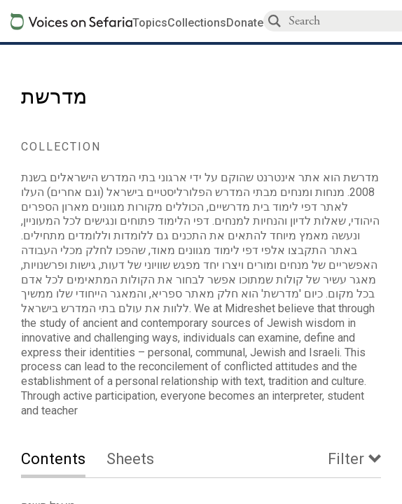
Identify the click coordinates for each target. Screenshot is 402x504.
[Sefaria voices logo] (71, 21)
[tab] (63, 460)
